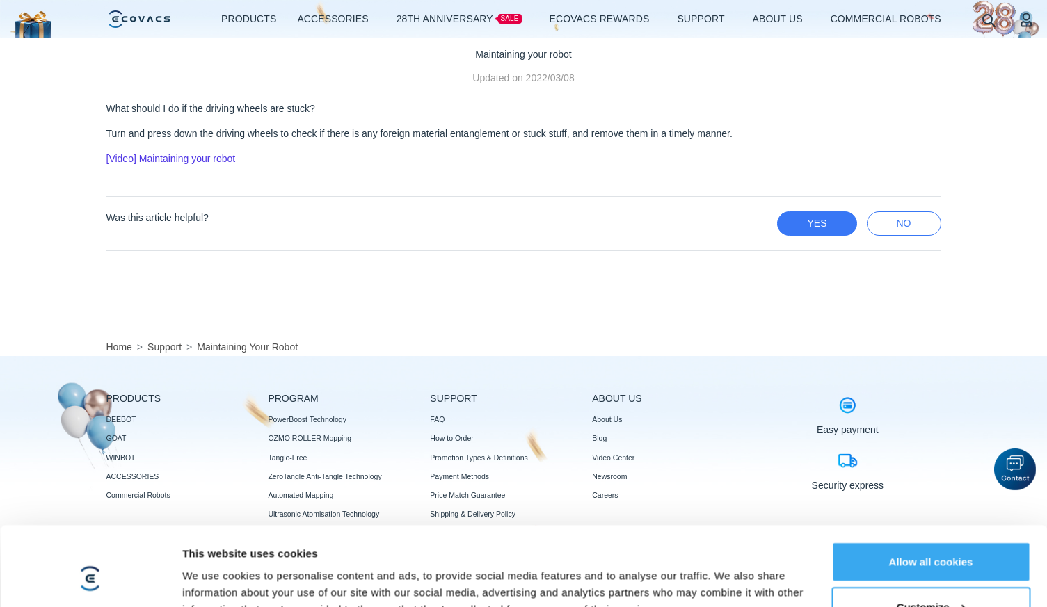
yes (816, 223)
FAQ (437, 419)
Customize (931, 513)
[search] (988, 20)
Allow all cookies (931, 468)
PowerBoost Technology (307, 419)
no (904, 223)
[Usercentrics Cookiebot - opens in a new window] (90, 553)
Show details (214, 553)
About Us (607, 419)
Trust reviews (451, 589)
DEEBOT (121, 419)
